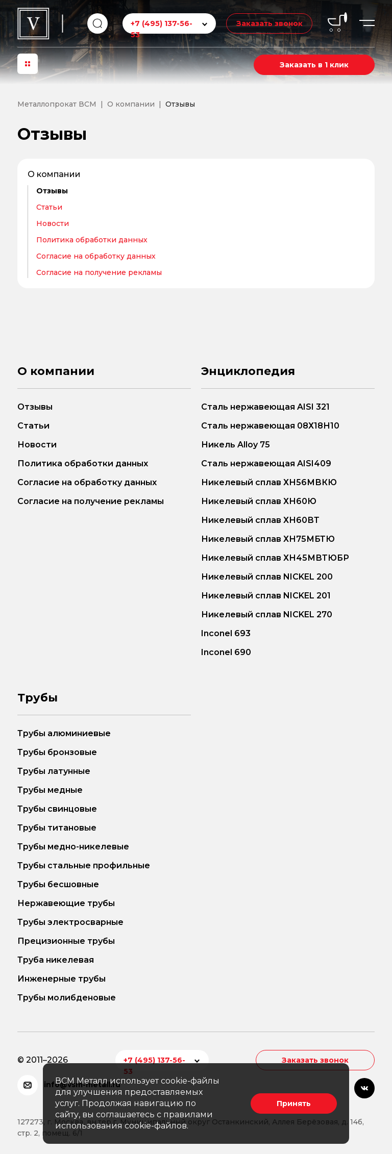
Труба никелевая (55, 960)
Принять (294, 1103)
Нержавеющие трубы (66, 903)
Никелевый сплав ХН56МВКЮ (269, 482)
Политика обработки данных (92, 239)
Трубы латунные (53, 771)
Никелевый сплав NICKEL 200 (267, 577)
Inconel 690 (226, 652)
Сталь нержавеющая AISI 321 (265, 407)
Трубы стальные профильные (83, 865)
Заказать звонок (269, 23)
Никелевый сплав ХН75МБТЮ (268, 539)
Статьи (49, 207)
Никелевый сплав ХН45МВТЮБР (275, 558)
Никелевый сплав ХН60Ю (258, 501)
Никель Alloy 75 (235, 444)
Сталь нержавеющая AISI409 (266, 463)
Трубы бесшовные (58, 884)
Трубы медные (50, 790)
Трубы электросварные (70, 922)
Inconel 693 (226, 633)
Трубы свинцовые (57, 809)
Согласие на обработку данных (96, 256)
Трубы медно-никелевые (73, 846)
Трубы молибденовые (66, 997)
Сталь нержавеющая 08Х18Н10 (270, 426)
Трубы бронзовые (57, 752)
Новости (52, 223)
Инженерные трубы (61, 979)
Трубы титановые (56, 828)
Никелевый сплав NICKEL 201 (266, 595)
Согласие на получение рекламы (99, 272)
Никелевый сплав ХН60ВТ (260, 520)
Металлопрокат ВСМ (56, 104)
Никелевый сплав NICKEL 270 (266, 614)
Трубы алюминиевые (64, 733)
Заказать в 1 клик (314, 64)
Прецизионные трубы (66, 941)
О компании (54, 174)
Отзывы (52, 190)
